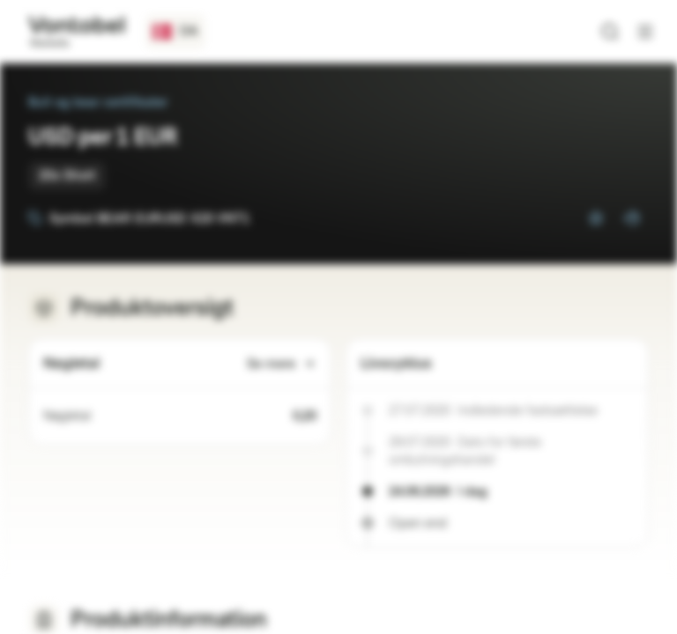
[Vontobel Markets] (76, 32)
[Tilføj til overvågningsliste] (596, 218)
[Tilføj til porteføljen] (631, 218)
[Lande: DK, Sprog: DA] (175, 31)
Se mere (281, 364)
